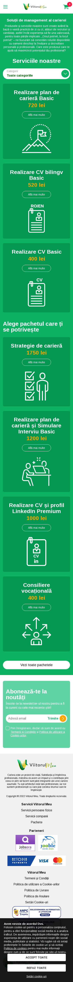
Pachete (36, 822)
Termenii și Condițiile (23, 731)
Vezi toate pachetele (36, 665)
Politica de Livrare (36, 890)
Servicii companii (36, 816)
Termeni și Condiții (36, 878)
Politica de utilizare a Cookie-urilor (36, 884)
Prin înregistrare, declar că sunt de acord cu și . (38, 732)
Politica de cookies (15, 948)
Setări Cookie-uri (36, 902)
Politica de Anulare (36, 896)
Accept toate (36, 957)
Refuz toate (36, 967)
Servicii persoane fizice (36, 810)
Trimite (56, 718)
